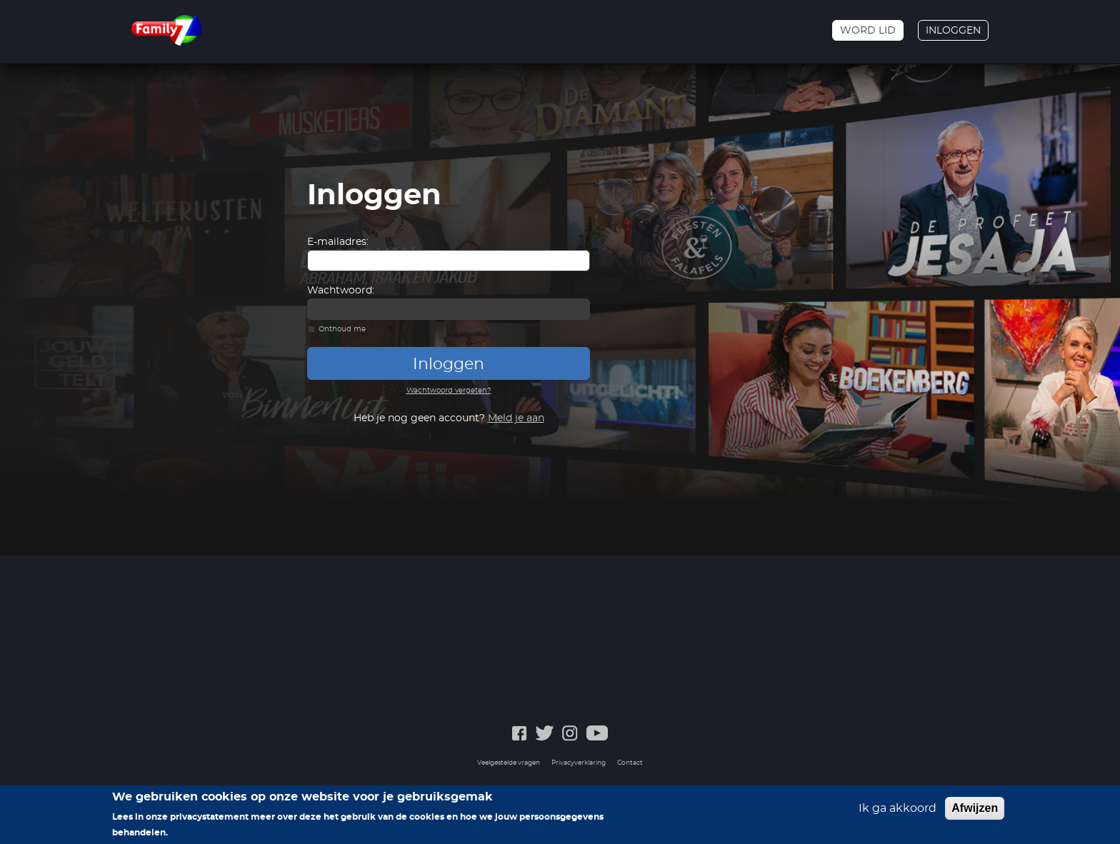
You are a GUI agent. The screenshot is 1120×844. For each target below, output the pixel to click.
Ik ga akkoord (897, 808)
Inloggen (953, 31)
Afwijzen (974, 808)
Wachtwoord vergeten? (448, 390)
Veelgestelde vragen (508, 763)
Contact (630, 763)
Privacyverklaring (578, 763)
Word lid (868, 31)
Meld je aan (516, 418)
